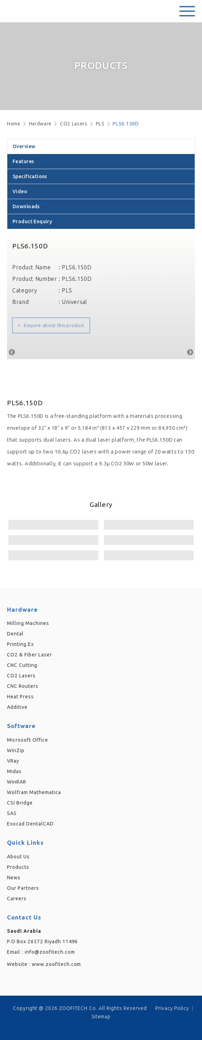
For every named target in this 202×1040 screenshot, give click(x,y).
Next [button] (190, 352)
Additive (17, 707)
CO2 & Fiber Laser (29, 654)
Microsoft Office (27, 740)
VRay (13, 761)
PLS (100, 123)
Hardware (40, 123)
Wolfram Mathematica (34, 792)
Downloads (26, 206)
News (14, 877)
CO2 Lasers (74, 123)
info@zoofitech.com (50, 952)
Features (23, 161)
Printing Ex (20, 644)
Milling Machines (28, 623)
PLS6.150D (126, 123)
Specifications (30, 176)
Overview (24, 146)
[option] (59, 352)
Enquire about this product (54, 325)
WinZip (15, 750)
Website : (44, 964)
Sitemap (101, 1016)
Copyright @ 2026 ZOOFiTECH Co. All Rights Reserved (80, 1008)
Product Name (31, 267)
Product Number (34, 279)
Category (24, 290)
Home (14, 123)
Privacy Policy (172, 1008)
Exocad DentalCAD (30, 824)
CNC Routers (22, 686)
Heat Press (20, 696)
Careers (17, 898)
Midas (14, 771)
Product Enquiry (32, 221)
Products (18, 867)
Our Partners (23, 888)
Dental (15, 634)
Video (20, 191)
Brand (20, 302)
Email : (15, 952)
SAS (12, 813)
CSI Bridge (20, 803)
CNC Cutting (22, 665)
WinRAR (16, 782)
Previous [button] (11, 352)
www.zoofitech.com (56, 964)
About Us (18, 856)
